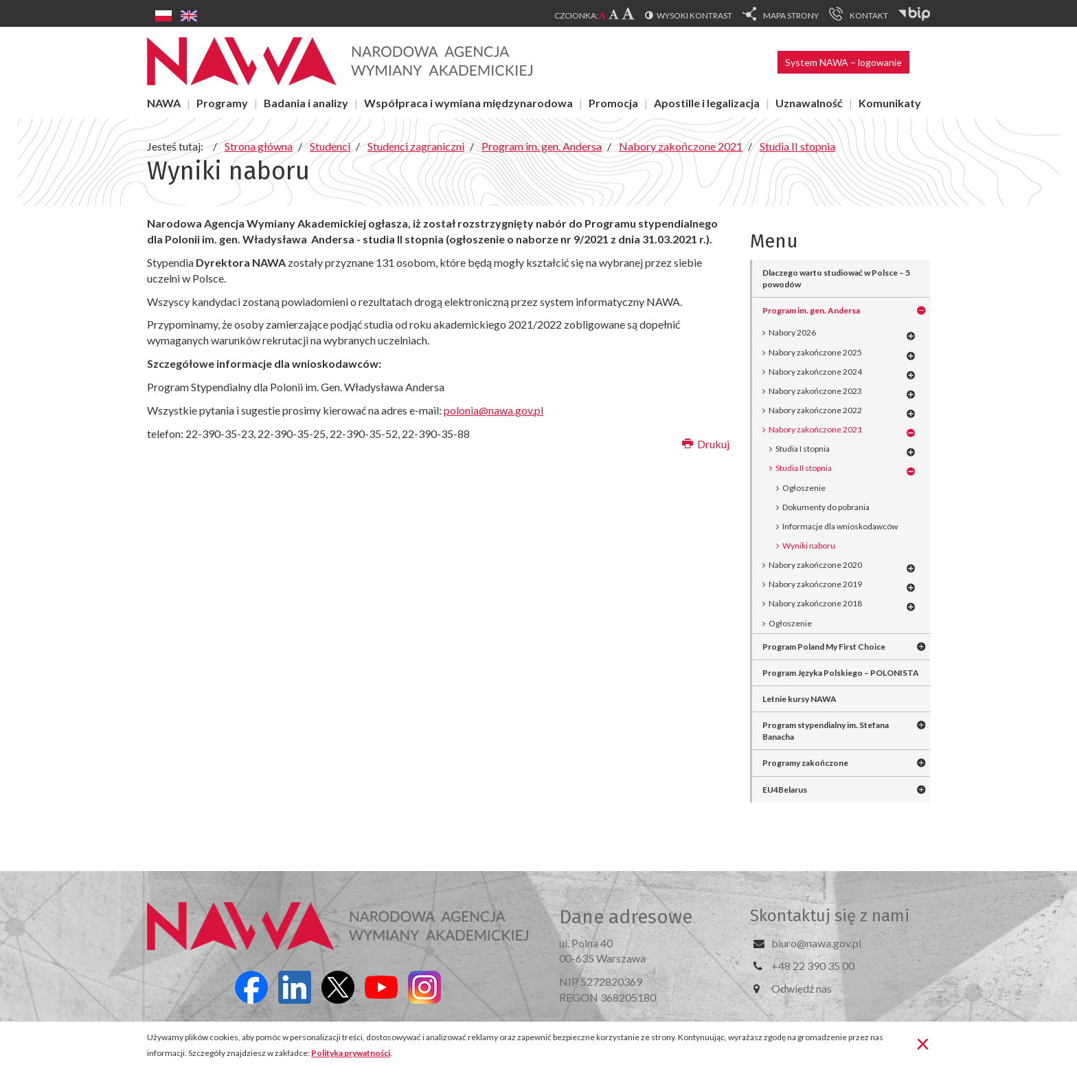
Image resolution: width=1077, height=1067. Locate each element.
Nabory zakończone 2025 (815, 352)
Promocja (613, 102)
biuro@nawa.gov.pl (816, 942)
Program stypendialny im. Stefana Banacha (825, 731)
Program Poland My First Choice (823, 646)
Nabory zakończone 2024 (815, 371)
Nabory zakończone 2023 (815, 391)
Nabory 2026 (792, 332)
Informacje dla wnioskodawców (840, 526)
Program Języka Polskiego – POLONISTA (840, 673)
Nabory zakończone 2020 (815, 565)
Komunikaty (890, 102)
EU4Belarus (784, 789)
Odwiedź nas (801, 988)
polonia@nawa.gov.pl (493, 410)
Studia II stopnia (803, 468)
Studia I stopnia (802, 448)
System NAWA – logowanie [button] (843, 62)
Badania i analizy (306, 102)
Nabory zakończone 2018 (815, 603)
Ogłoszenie (804, 488)
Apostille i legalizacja (707, 102)
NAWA (164, 102)
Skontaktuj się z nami (829, 915)
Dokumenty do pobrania (826, 507)
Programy (222, 102)
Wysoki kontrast (694, 15)
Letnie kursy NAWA (799, 699)
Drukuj (705, 443)
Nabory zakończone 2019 (815, 584)
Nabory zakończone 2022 (815, 410)
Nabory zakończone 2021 (815, 429)
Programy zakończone (805, 763)
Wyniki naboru (808, 545)
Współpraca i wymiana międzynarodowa (468, 102)
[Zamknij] (923, 1043)
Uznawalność (809, 102)
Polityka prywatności (350, 1053)
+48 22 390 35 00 (812, 965)
